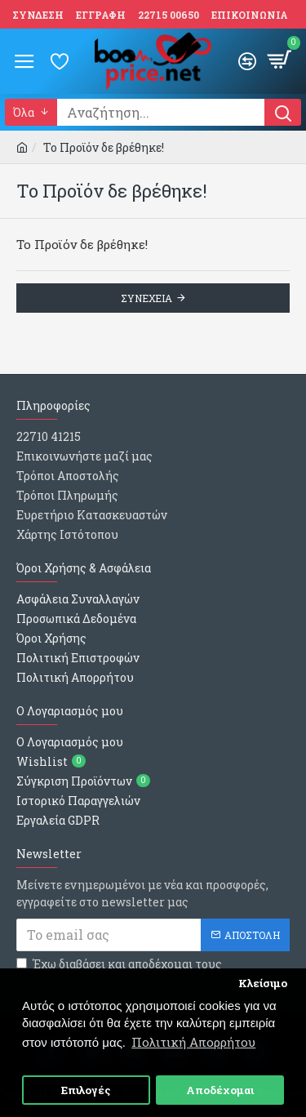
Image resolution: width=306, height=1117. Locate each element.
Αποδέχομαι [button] (220, 1090)
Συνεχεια (146, 298)
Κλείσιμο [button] (262, 983)
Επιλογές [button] (86, 1090)
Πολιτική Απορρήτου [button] (193, 1042)
